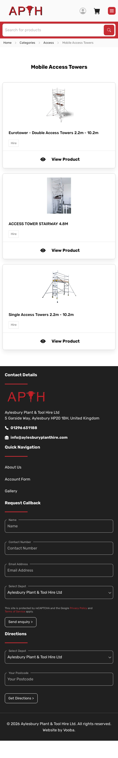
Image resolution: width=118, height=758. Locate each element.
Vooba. (69, 730)
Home (7, 42)
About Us (13, 467)
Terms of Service (15, 611)
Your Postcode (19, 673)
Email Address (18, 564)
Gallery (11, 491)
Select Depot (17, 586)
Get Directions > (21, 698)
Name (13, 520)
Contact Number (20, 542)
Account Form (17, 479)
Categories (27, 42)
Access (48, 42)
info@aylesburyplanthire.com (36, 437)
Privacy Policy (78, 608)
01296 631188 (21, 428)
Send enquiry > (20, 622)
